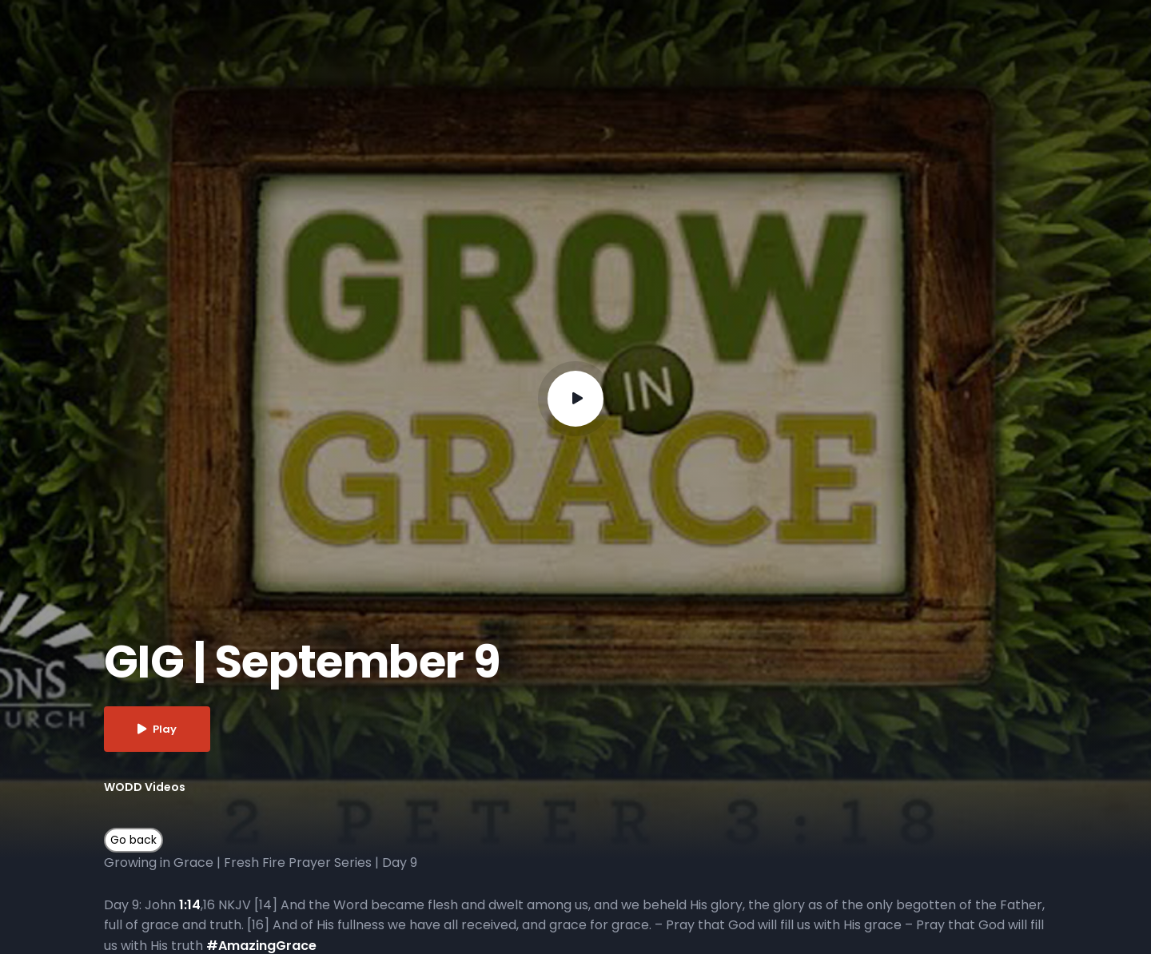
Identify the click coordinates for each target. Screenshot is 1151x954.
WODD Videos (144, 787)
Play (157, 729)
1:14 (190, 905)
